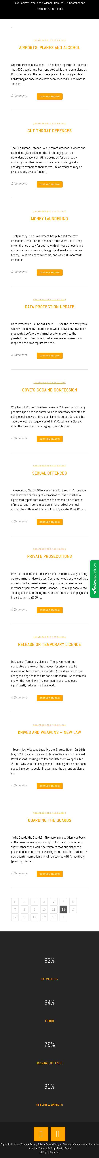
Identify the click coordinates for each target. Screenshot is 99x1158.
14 (15, 917)
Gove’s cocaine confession (49, 390)
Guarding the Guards (49, 820)
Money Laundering (49, 218)
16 (34, 917)
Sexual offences (49, 473)
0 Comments (19, 96)
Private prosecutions (49, 556)
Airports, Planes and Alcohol (49, 47)
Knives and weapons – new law (49, 732)
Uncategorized (42, 40)
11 (53, 909)
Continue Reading (50, 96)
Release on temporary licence (49, 644)
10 (44, 909)
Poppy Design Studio (60, 1148)
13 (73, 909)
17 (44, 917)
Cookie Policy (52, 1144)
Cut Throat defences (49, 131)
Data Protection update (49, 307)
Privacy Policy (36, 1144)
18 (53, 917)
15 (24, 917)
